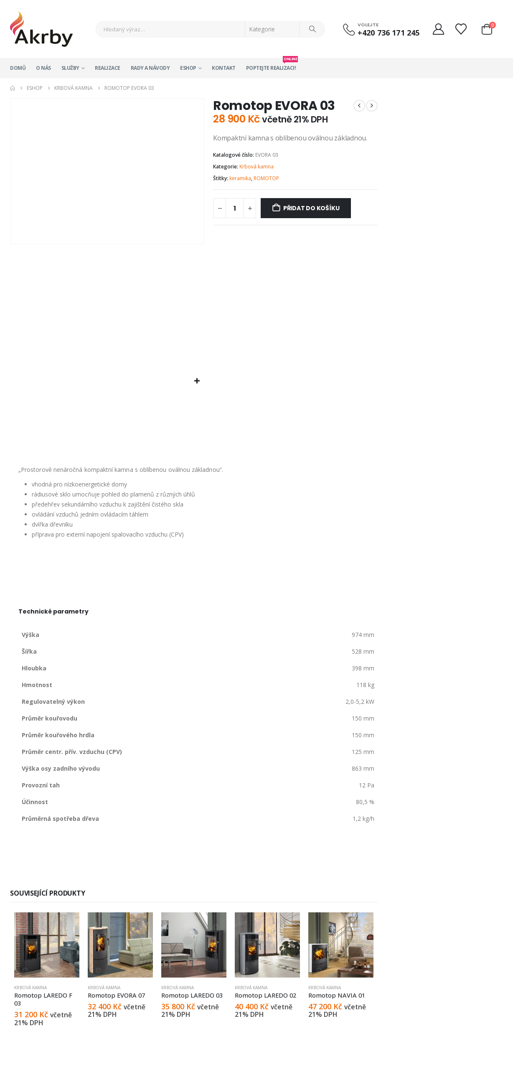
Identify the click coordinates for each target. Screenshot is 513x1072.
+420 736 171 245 (388, 33)
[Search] (312, 29)
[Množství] (235, 208)
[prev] (359, 106)
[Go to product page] (46, 945)
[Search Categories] (272, 29)
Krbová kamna (256, 166)
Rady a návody (150, 67)
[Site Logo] (41, 29)
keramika (240, 178)
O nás (43, 67)
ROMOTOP (266, 178)
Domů (17, 67)
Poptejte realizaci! (271, 64)
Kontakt (224, 67)
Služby (70, 67)
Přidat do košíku (311, 208)
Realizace (107, 67)
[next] (372, 106)
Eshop (188, 67)
